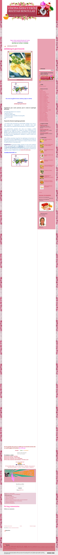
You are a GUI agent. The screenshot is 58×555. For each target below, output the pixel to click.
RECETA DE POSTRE (43, 106)
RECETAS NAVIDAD (32, 466)
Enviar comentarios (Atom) (14, 527)
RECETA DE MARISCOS (44, 100)
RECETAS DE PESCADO (44, 119)
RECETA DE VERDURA (43, 108)
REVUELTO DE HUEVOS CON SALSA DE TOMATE (48, 181)
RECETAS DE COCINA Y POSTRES (20, 43)
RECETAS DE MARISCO (44, 116)
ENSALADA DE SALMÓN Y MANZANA (48, 160)
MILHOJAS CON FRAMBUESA (10, 503)
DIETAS (26, 466)
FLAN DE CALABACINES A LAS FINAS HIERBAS (48, 145)
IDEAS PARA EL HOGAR (44, 132)
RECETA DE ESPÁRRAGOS (16, 494)
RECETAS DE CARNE (43, 113)
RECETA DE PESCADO (43, 103)
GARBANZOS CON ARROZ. (9, 498)
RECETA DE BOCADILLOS (44, 94)
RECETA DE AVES (43, 92)
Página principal (43, 86)
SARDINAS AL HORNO (48, 170)
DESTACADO (10, 494)
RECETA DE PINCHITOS (44, 105)
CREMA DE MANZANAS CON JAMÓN (48, 186)
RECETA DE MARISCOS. (44, 101)
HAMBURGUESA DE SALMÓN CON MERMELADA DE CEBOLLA (48, 176)
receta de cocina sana (25, 150)
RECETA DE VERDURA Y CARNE (45, 109)
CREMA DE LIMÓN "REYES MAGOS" (10, 497)
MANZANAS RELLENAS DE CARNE (48, 150)
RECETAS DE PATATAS (43, 118)
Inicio (41, 192)
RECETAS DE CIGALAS (43, 114)
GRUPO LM (21, 490)
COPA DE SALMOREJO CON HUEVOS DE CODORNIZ (49, 166)
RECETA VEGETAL (43, 112)
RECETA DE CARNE (43, 95)
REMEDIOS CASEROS (43, 125)
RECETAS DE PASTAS (43, 117)
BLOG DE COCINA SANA (44, 129)
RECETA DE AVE (42, 91)
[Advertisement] (21, 30)
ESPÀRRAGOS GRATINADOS (9, 502)
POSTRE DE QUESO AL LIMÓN (48, 140)
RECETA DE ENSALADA (44, 96)
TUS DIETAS (19, 467)
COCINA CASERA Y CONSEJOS (28, 467)
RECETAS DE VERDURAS (24, 547)
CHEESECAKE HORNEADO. (9, 496)
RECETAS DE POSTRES (12, 467)
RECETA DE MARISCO (43, 98)
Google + (17, 450)
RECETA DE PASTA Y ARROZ (45, 102)
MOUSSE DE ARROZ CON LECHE (48, 155)
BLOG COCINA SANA (9, 466)
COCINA (41, 90)
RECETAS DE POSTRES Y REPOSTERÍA (12, 457)
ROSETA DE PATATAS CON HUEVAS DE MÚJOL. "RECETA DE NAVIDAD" (16, 499)
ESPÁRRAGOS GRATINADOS (20, 103)
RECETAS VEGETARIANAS (19, 466)
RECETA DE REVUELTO (44, 107)
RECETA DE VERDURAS (44, 111)
